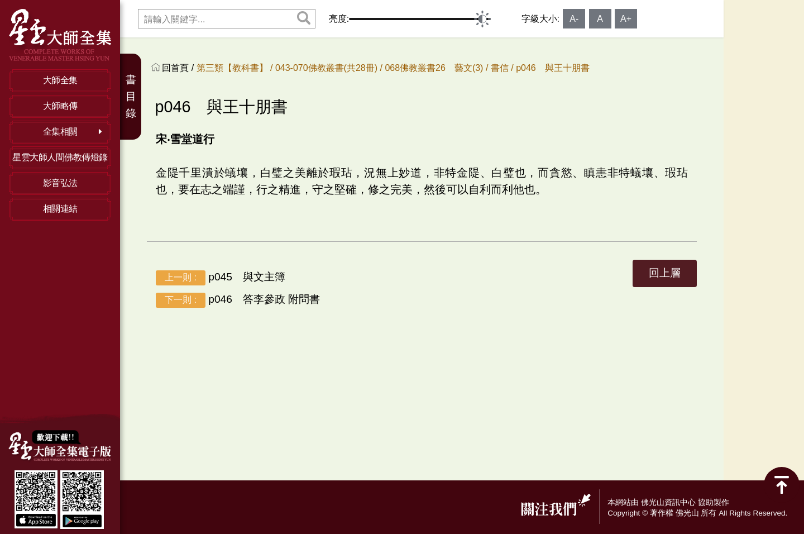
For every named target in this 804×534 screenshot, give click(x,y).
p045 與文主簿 (220, 277)
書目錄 (131, 96)
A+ (625, 18)
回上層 (665, 273)
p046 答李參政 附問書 (238, 300)
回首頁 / (179, 68)
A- (574, 18)
